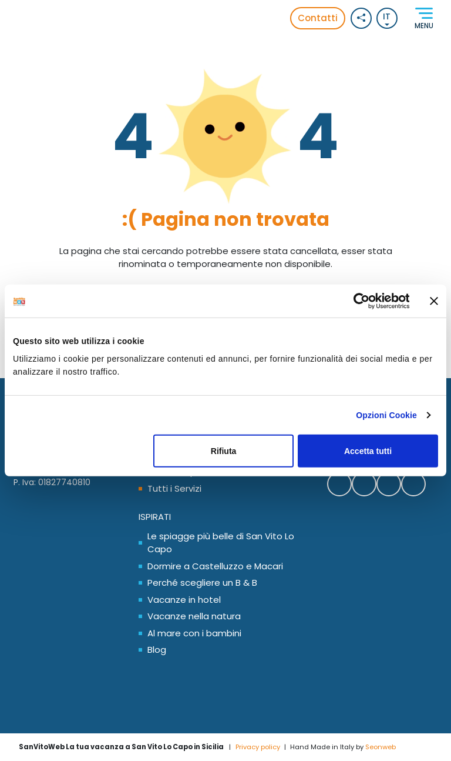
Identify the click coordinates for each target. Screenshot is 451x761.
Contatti (318, 18)
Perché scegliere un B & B (202, 582)
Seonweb (380, 747)
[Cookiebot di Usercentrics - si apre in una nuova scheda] (358, 301)
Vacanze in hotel (184, 599)
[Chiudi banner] (434, 301)
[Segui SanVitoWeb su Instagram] (388, 484)
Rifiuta (224, 451)
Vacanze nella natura (194, 616)
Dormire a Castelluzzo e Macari (215, 566)
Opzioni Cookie (386, 415)
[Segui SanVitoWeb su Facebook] (339, 484)
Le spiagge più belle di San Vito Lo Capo (220, 543)
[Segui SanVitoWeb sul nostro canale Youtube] (413, 484)
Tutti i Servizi (174, 488)
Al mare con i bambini (194, 633)
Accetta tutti (368, 451)
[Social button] (361, 18)
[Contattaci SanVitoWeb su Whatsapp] (364, 484)
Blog (156, 649)
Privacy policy (257, 747)
